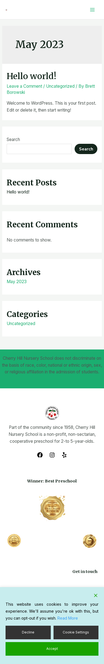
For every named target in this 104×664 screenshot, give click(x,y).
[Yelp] (64, 455)
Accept (52, 649)
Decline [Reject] (28, 632)
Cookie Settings (76, 632)
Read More (67, 618)
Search (13, 139)
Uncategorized (60, 86)
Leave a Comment (24, 86)
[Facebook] (40, 455)
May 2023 (17, 281)
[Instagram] (52, 455)
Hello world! (31, 76)
